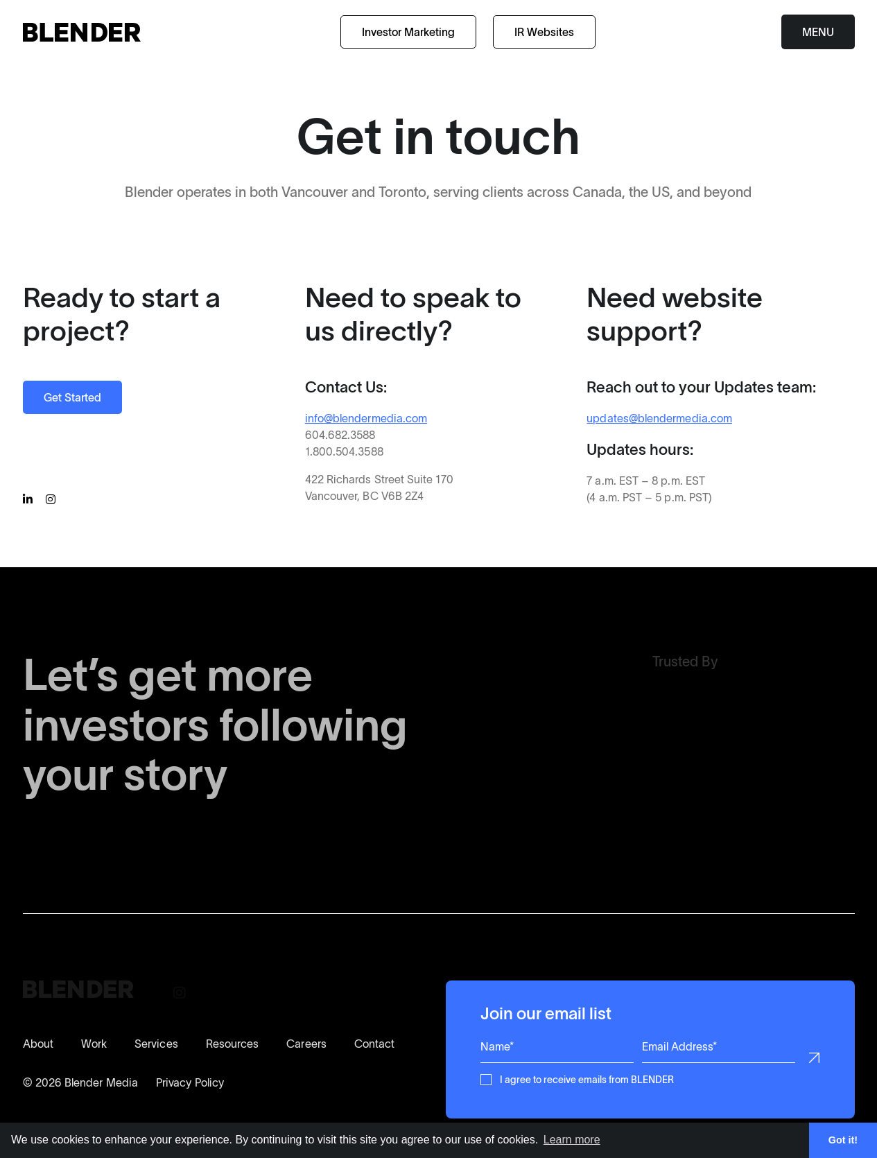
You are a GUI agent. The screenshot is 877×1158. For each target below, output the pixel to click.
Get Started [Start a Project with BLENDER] (72, 397)
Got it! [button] (843, 1140)
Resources (232, 1043)
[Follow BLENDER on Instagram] (53, 500)
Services (156, 1043)
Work (94, 1043)
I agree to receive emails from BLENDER (587, 1078)
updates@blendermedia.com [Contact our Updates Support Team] (659, 418)
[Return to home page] (82, 32)
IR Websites (544, 32)
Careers (306, 1043)
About (38, 1043)
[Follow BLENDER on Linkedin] (30, 500)
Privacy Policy (190, 1082)
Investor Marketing (408, 32)
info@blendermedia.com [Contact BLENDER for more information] (365, 418)
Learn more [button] (572, 1140)
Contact (374, 1043)
